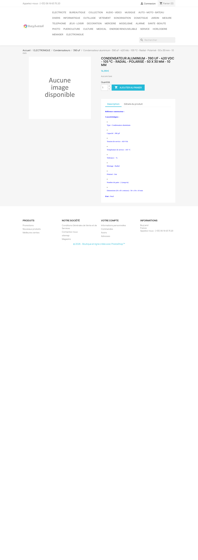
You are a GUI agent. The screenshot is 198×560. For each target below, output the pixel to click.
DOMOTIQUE (141, 17)
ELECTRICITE (59, 12)
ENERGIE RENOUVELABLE (123, 28)
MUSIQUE (130, 12)
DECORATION (94, 23)
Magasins (66, 239)
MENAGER (57, 34)
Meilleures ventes (31, 232)
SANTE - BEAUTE (157, 23)
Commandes (107, 229)
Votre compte (110, 220)
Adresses (105, 236)
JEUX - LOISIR (76, 23)
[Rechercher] (157, 40)
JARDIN (155, 17)
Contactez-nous (70, 232)
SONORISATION (122, 17)
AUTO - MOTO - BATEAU (151, 12)
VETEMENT (105, 17)
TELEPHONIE (59, 23)
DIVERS (56, 17)
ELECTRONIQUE (75, 34)
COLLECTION (96, 12)
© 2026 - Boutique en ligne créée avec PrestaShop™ (99, 244)
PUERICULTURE (71, 28)
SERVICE (145, 28)
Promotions (28, 225)
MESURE (167, 17)
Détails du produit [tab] (133, 104)
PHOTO (56, 28)
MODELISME (126, 23)
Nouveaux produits (32, 229)
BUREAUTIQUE (77, 12)
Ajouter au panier (128, 87)
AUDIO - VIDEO (114, 12)
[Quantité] (104, 88)
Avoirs (104, 232)
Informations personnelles (113, 225)
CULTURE (88, 28)
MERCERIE (110, 23)
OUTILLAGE (89, 17)
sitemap (65, 235)
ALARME (140, 23)
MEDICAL (101, 28)
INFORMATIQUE (71, 17)
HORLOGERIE (160, 28)
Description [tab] (113, 104)
